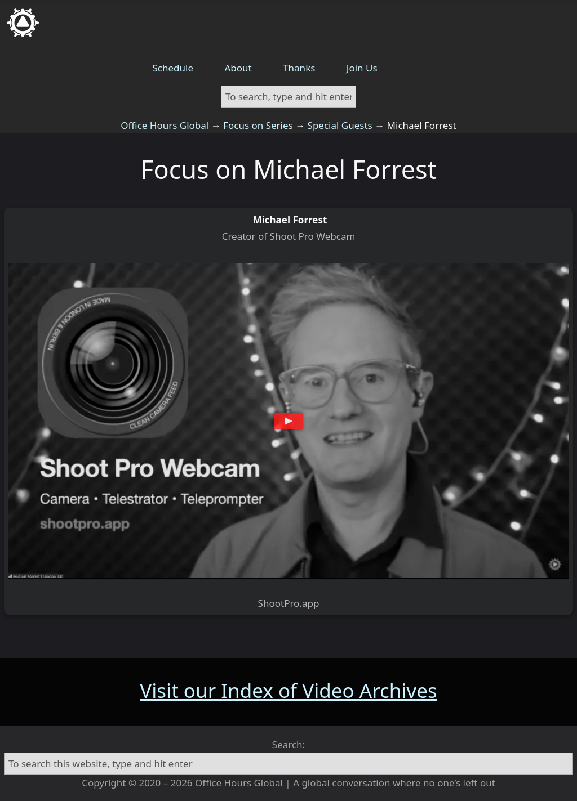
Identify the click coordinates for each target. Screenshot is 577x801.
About (237, 67)
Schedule (173, 67)
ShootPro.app (288, 603)
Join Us (362, 67)
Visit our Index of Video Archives (288, 690)
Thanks (299, 67)
